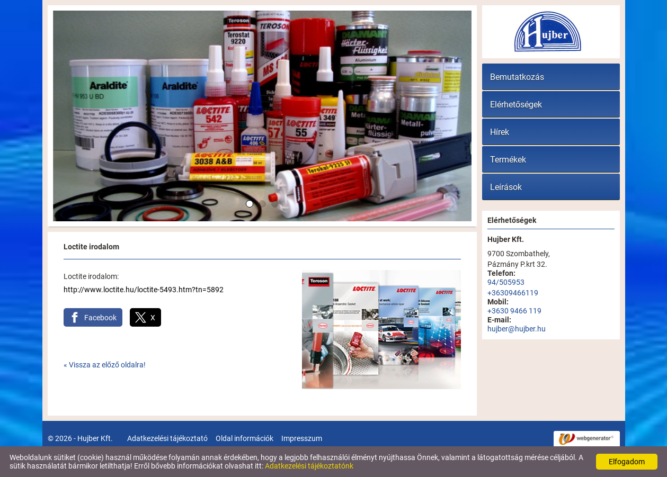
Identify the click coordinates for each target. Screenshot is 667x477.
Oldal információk (244, 438)
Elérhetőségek (516, 105)
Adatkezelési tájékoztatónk (309, 466)
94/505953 (505, 282)
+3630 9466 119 (514, 311)
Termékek (508, 160)
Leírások (506, 187)
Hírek (499, 132)
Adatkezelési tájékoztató (167, 438)
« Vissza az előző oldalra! (105, 365)
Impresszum (301, 438)
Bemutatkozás (517, 77)
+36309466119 (512, 293)
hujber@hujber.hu (516, 329)
